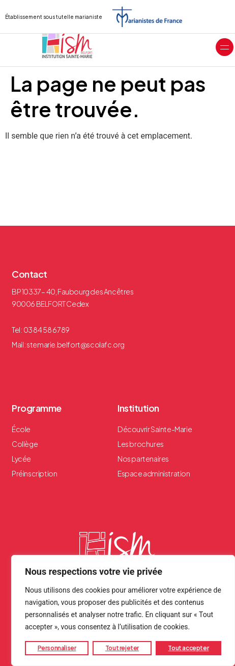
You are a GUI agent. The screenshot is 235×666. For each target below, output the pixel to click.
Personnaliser (57, 648)
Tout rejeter (122, 648)
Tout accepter (188, 648)
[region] (123, 610)
